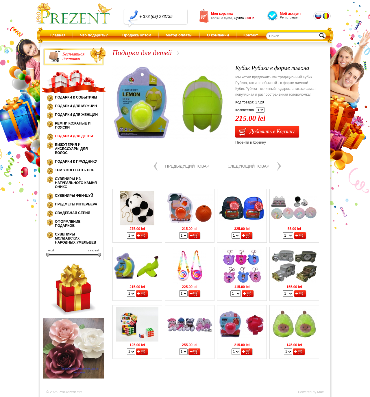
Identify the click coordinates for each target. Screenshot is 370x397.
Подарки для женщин (76, 115)
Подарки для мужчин (76, 106)
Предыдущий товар (187, 166)
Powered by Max (311, 392)
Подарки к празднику (76, 161)
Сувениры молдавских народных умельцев (75, 238)
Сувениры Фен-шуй (74, 196)
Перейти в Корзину (250, 142)
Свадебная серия (72, 213)
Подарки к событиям (76, 97)
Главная (58, 35)
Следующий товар (248, 166)
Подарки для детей (74, 136)
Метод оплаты (179, 35)
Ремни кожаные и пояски (72, 125)
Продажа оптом (136, 35)
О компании (218, 35)
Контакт (250, 35)
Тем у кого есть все (74, 170)
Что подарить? (94, 35)
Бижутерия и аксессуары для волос (71, 149)
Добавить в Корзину (272, 131)
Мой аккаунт (290, 14)
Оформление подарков (67, 224)
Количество (244, 110)
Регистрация (289, 17)
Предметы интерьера (76, 204)
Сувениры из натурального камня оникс (76, 183)
